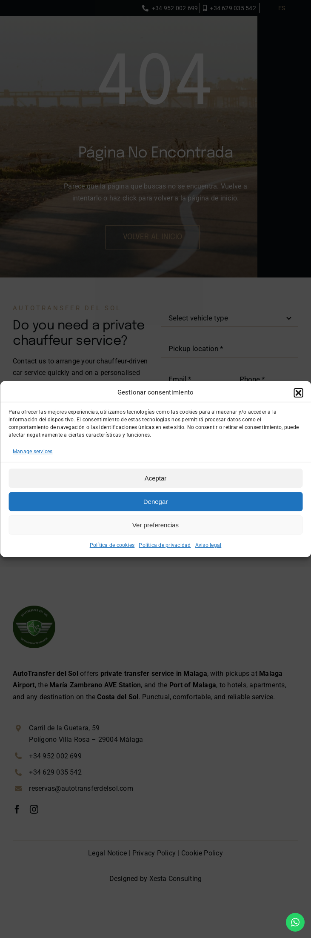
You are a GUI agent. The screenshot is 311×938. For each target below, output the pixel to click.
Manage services (33, 452)
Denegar (155, 501)
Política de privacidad (165, 545)
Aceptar (156, 478)
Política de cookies (112, 545)
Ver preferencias (155, 525)
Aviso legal (208, 545)
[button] (298, 393)
